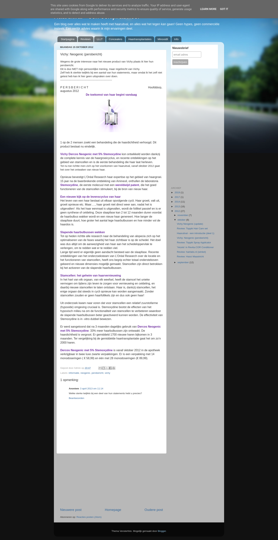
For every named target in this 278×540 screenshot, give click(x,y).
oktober (181, 219)
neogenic (85, 373)
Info (176, 39)
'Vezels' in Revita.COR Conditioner (195, 247)
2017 (178, 197)
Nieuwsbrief (180, 48)
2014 (178, 201)
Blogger (162, 531)
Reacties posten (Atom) (88, 517)
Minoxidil (163, 39)
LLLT (100, 39)
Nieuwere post (71, 510)
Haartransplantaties (139, 39)
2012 (178, 211)
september (183, 262)
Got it (224, 9)
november (183, 215)
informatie (74, 373)
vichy (107, 373)
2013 (178, 206)
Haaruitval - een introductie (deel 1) (195, 233)
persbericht (97, 373)
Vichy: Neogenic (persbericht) (192, 238)
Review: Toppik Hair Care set (192, 228)
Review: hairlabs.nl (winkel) (191, 252)
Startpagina (67, 39)
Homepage (113, 510)
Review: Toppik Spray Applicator (194, 242)
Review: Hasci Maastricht (190, 256)
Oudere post (153, 510)
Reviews (85, 39)
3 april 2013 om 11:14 (91, 388)
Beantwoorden (76, 398)
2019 (178, 192)
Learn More (208, 9)
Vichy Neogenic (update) (190, 224)
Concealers (115, 39)
